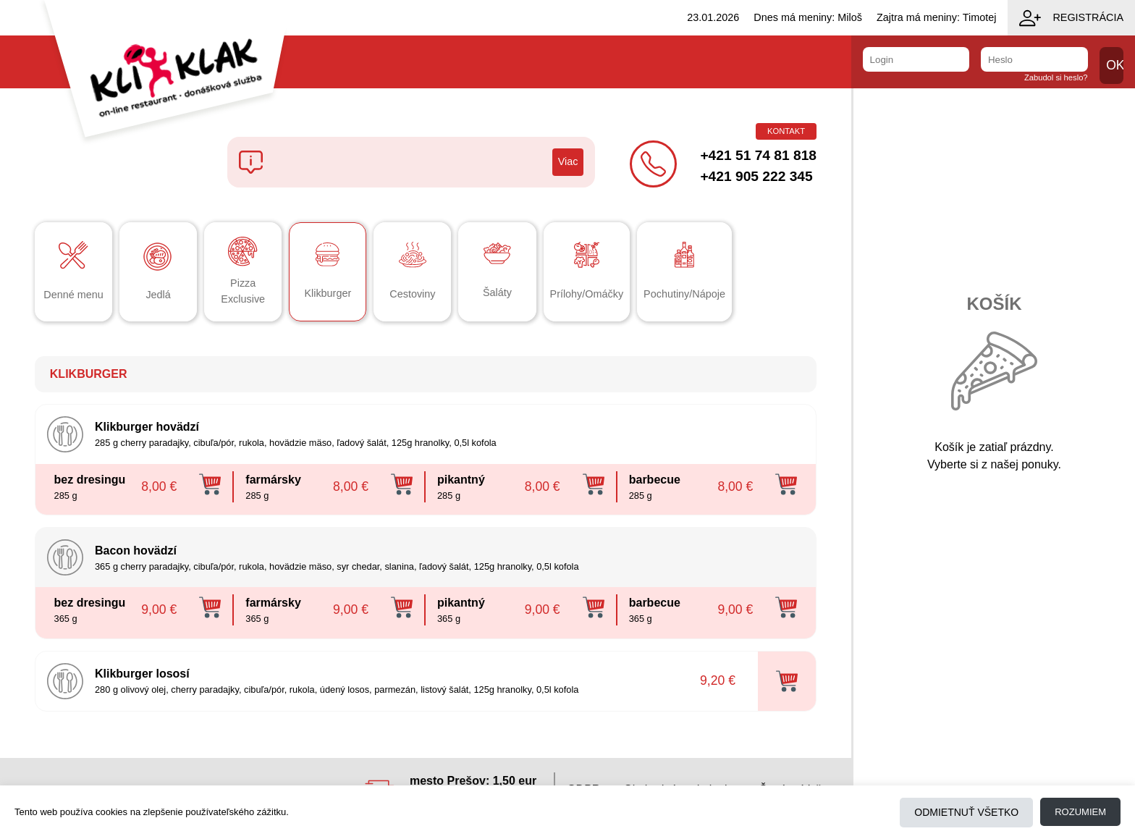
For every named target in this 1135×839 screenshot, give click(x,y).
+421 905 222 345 (756, 176)
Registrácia (1071, 18)
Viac (568, 161)
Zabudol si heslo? (1056, 77)
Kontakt (786, 131)
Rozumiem (1080, 811)
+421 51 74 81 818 (758, 155)
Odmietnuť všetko (966, 812)
